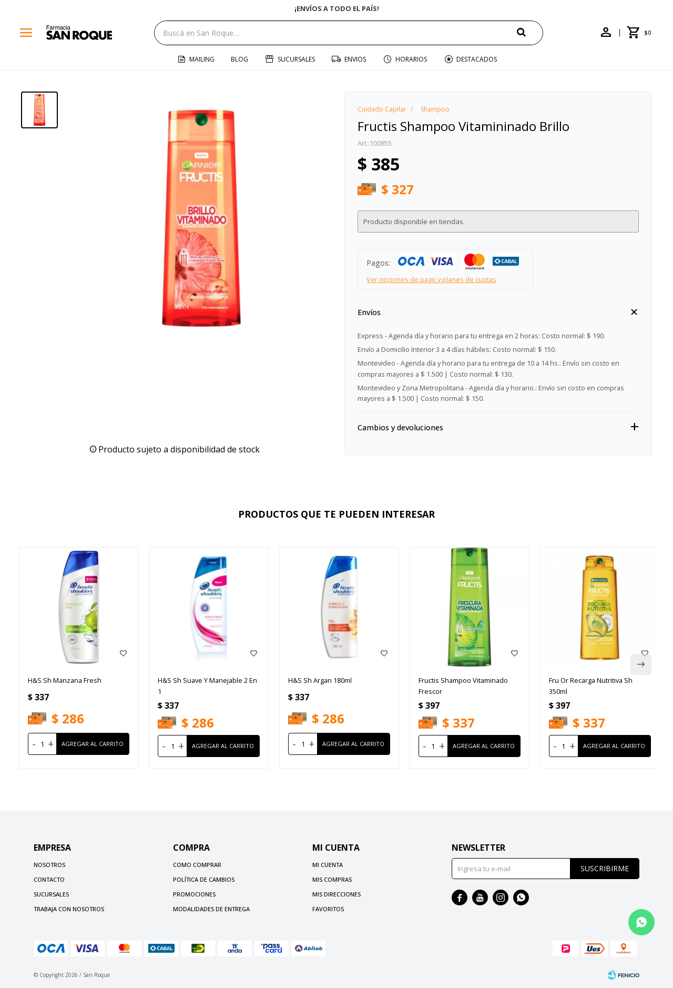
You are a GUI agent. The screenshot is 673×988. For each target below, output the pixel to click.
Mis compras (332, 879)
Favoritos (328, 909)
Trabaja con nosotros (69, 909)
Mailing (202, 59)
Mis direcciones (336, 894)
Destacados (476, 59)
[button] (530, 32)
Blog (239, 59)
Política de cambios (203, 879)
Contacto (49, 879)
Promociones (194, 894)
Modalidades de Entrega (211, 909)
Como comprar (197, 865)
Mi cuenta (327, 865)
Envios (355, 59)
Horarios (411, 59)
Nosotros (49, 865)
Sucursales (296, 59)
